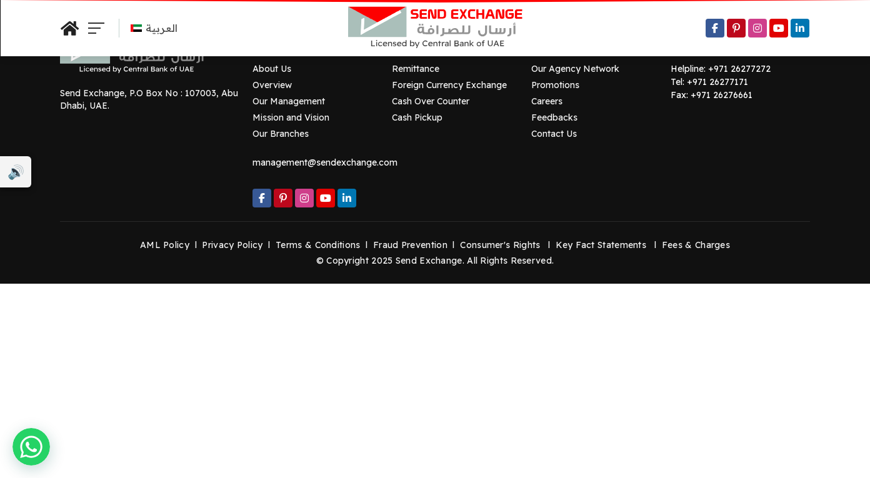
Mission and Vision (290, 117)
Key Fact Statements (601, 245)
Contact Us (554, 133)
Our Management (288, 101)
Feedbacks (554, 117)
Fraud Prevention (410, 245)
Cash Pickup (417, 117)
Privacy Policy (232, 245)
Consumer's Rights (500, 245)
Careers (546, 101)
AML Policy (164, 245)
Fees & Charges (696, 245)
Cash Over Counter (430, 101)
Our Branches (280, 133)
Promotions (555, 85)
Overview (272, 85)
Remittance (415, 68)
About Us (271, 68)
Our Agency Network (575, 68)
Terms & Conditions (318, 245)
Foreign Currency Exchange (449, 85)
